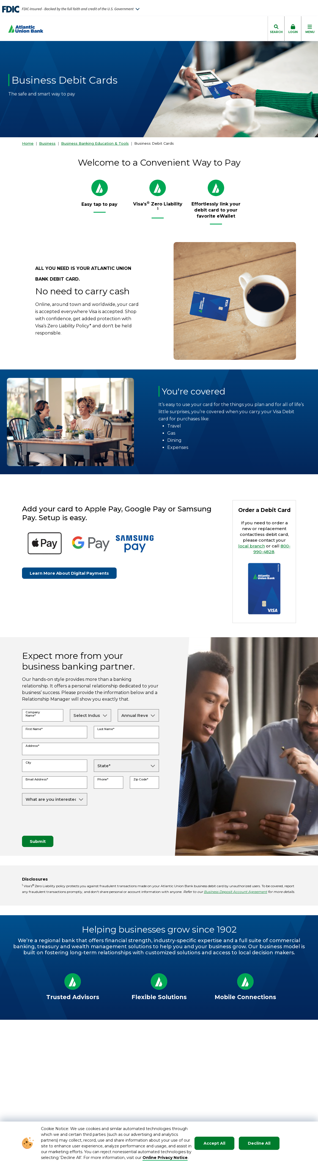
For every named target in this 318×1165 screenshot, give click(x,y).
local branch (251, 546)
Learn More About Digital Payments (69, 573)
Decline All (259, 1143)
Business (47, 143)
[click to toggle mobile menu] (309, 28)
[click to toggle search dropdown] (276, 28)
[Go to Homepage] (21, 29)
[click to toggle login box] (292, 28)
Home (28, 143)
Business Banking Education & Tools (95, 143)
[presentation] (64, 820)
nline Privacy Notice (167, 1157)
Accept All (214, 1143)
